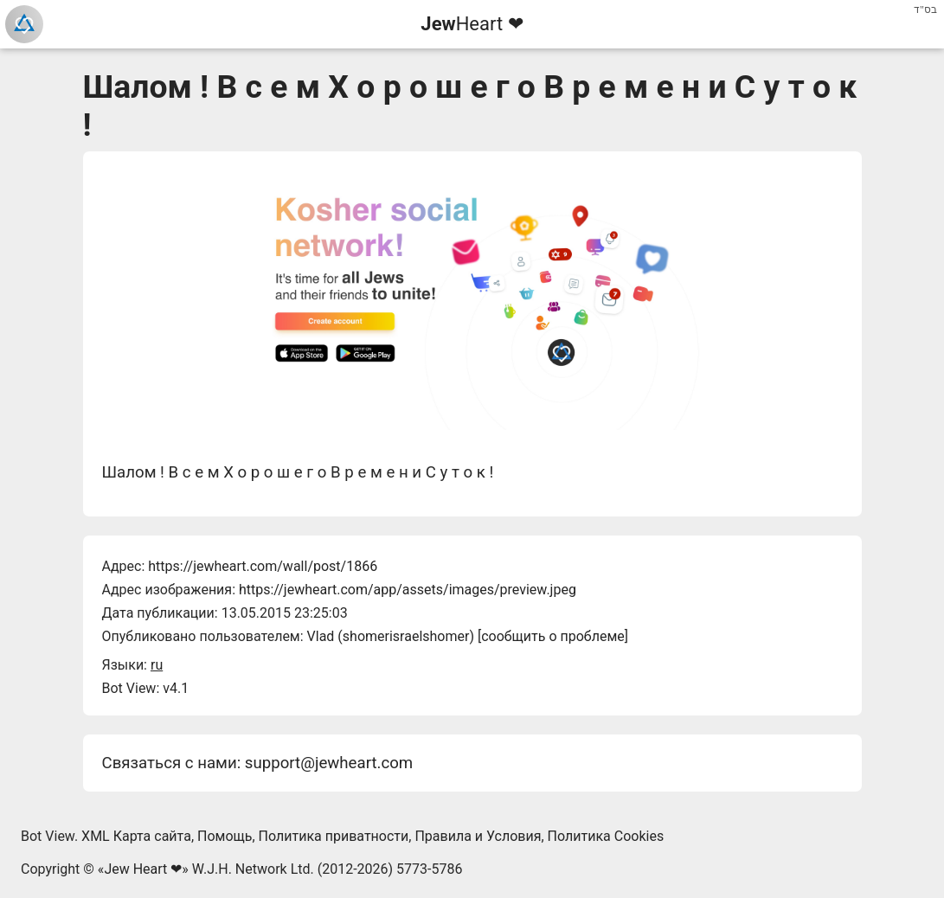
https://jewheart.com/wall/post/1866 (262, 566)
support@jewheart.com (329, 763)
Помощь (224, 836)
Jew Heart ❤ (143, 869)
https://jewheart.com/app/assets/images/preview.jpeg (407, 589)
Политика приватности (334, 836)
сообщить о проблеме (553, 636)
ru (157, 665)
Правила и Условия (477, 836)
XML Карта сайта (136, 836)
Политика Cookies (606, 836)
